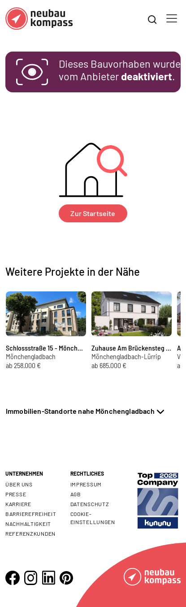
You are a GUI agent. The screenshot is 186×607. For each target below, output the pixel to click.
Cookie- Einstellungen (92, 518)
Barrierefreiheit (30, 514)
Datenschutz (89, 504)
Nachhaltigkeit (28, 523)
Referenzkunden (30, 533)
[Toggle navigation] (172, 18)
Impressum (86, 484)
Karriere (18, 504)
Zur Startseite (92, 213)
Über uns (19, 484)
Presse (15, 494)
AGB (75, 494)
